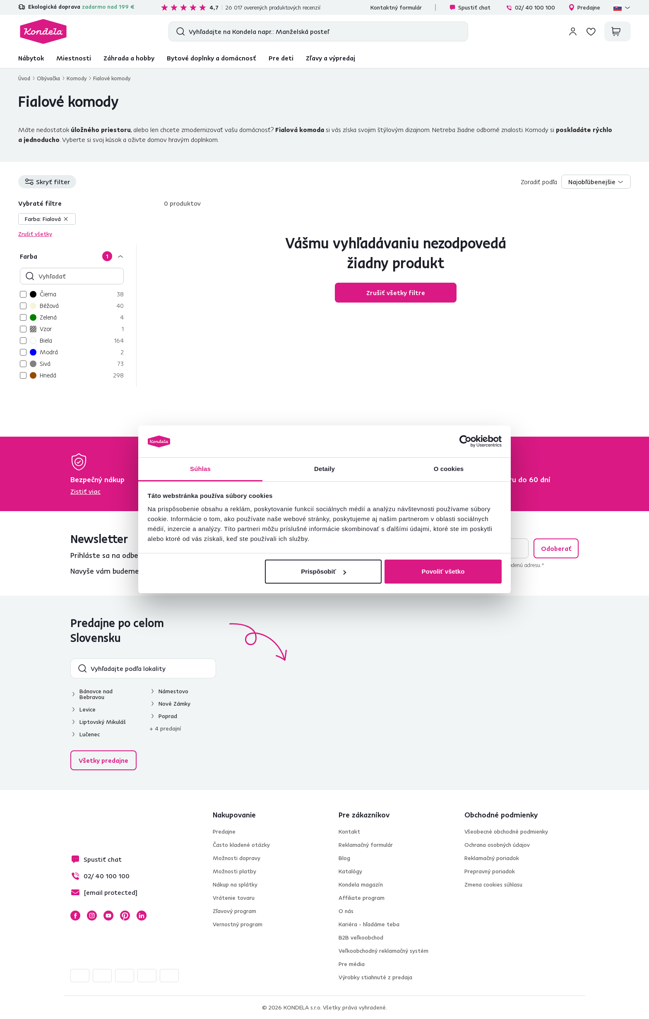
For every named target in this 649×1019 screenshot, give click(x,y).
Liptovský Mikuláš (102, 722)
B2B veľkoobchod (361, 937)
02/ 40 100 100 (530, 7)
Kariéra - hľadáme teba (369, 924)
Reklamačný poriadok (491, 858)
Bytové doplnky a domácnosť (211, 58)
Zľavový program (234, 911)
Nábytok (31, 58)
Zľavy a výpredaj (330, 58)
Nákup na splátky (235, 884)
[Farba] (77, 256)
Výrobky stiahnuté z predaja (375, 977)
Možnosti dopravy (236, 858)
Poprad (168, 716)
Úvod (24, 78)
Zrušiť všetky (35, 234)
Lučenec (89, 734)
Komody (77, 78)
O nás (346, 911)
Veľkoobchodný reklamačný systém (383, 950)
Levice (87, 709)
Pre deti (281, 58)
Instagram (92, 915)
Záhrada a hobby (128, 58)
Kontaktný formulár (396, 7)
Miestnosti (73, 58)
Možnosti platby (234, 871)
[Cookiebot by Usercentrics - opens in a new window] (465, 441)
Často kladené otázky (241, 844)
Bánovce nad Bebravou (96, 694)
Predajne (584, 7)
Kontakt (349, 831)
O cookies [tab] (449, 468)
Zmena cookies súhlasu (493, 884)
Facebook (75, 915)
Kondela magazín (361, 884)
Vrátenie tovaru (234, 897)
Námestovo (173, 691)
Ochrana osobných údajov (497, 844)
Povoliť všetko (442, 571)
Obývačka (48, 78)
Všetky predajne (103, 760)
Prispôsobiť (323, 571)
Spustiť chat (469, 7)
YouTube (108, 915)
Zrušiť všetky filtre (395, 292)
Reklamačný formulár (366, 844)
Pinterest (125, 915)
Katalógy (350, 871)
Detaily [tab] (324, 468)
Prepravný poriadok (489, 871)
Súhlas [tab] (200, 468)
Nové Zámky (174, 704)
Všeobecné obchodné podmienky (506, 831)
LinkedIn (142, 915)
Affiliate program (362, 897)
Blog (344, 858)
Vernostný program (237, 924)
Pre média (352, 964)
